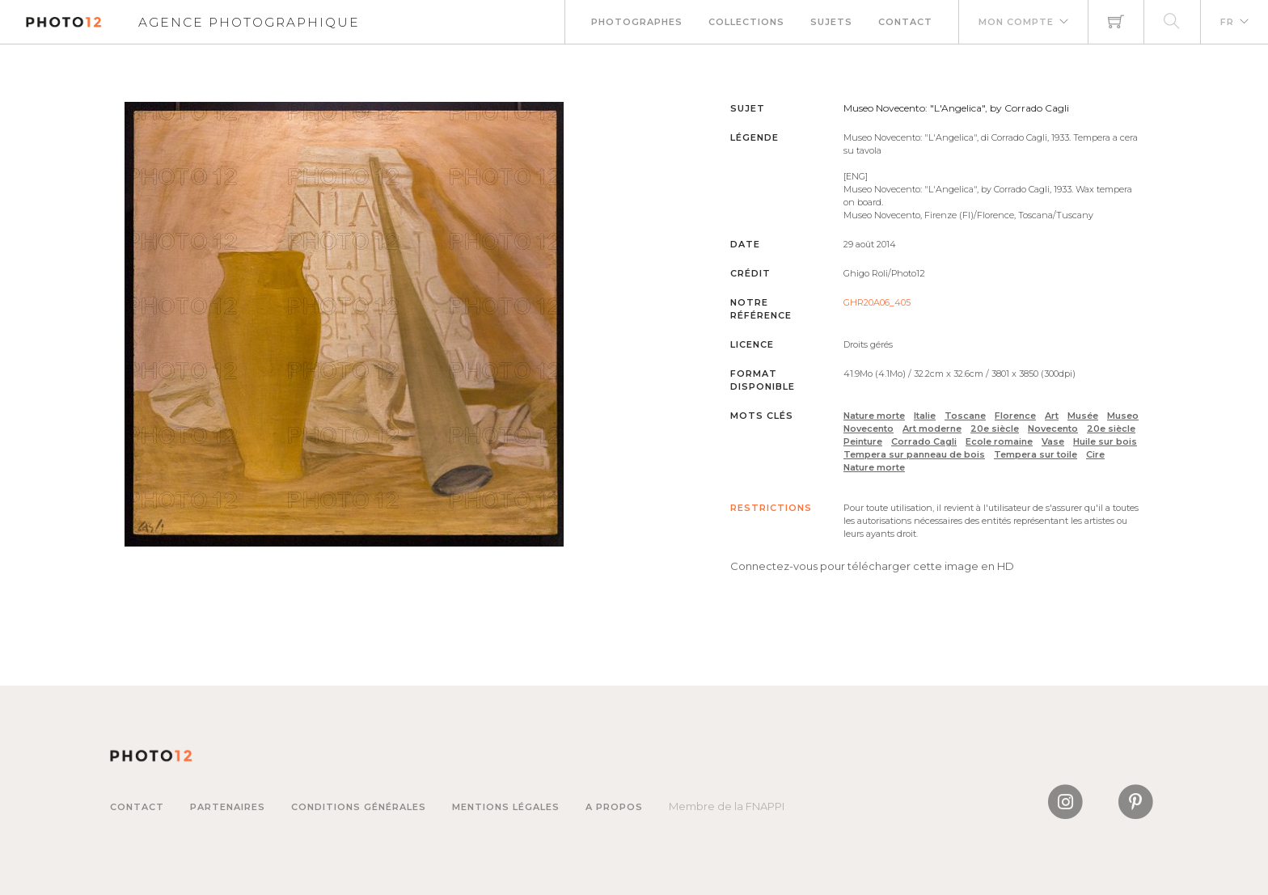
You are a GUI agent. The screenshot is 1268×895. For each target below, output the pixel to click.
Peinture (862, 441)
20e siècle (994, 428)
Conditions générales (358, 807)
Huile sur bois (1105, 441)
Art (1052, 415)
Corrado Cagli (924, 441)
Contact (905, 21)
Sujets (831, 21)
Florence (1015, 415)
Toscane (965, 415)
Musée (1082, 415)
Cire (1095, 454)
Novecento (1053, 428)
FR (1227, 21)
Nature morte (874, 415)
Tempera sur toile (1035, 454)
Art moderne (932, 428)
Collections (746, 21)
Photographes (637, 21)
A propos (614, 807)
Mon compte (1016, 21)
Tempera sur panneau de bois (914, 454)
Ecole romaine (999, 441)
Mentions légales (506, 807)
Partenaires (227, 807)
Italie (925, 415)
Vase (1053, 441)
